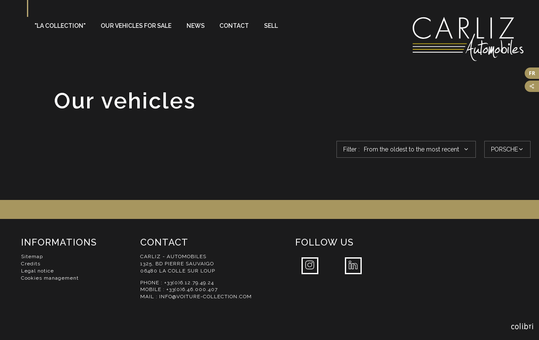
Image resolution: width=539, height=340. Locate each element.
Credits (30, 264)
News (196, 25)
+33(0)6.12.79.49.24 (189, 283)
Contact (234, 25)
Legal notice (37, 271)
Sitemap (32, 256)
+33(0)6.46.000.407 (192, 289)
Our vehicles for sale (136, 25)
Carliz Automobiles (476, 39)
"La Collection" (60, 25)
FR (532, 73)
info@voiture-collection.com (205, 297)
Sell (271, 25)
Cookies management (50, 278)
